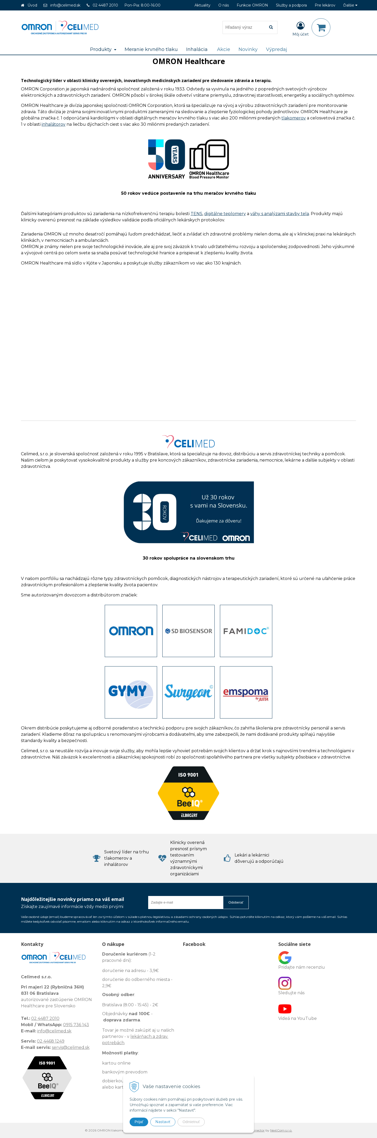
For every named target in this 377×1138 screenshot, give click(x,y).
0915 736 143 (76, 1024)
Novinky (248, 49)
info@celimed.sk (65, 5)
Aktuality (202, 5)
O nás (223, 5)
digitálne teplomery (225, 213)
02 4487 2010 (105, 5)
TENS (196, 213)
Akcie (223, 49)
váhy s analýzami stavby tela (279, 213)
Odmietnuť (191, 1122)
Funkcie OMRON (252, 5)
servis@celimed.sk (71, 1047)
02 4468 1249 (50, 1041)
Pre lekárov (325, 5)
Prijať (139, 1122)
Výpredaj (276, 49)
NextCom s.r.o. (281, 1130)
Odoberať (236, 902)
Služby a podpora (291, 5)
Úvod (32, 5)
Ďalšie (350, 5)
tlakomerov (293, 118)
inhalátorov (53, 124)
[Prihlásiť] (300, 28)
